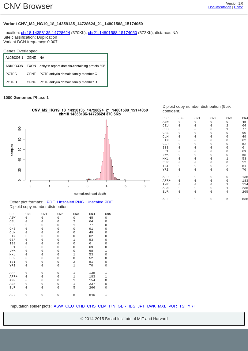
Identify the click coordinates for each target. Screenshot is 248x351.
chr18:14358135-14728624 (45, 32)
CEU (69, 328)
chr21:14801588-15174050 (112, 32)
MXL (162, 328)
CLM (102, 328)
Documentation (220, 7)
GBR (122, 328)
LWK (151, 328)
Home (238, 7)
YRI (191, 328)
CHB (80, 328)
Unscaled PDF (99, 202)
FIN (112, 328)
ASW (58, 328)
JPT (141, 328)
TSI (182, 328)
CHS (91, 328)
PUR (172, 328)
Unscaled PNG (70, 202)
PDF (51, 202)
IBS (132, 328)
